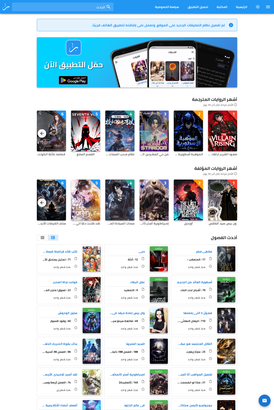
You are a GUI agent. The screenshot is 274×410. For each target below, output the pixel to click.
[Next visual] (42, 133)
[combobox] (63, 7)
